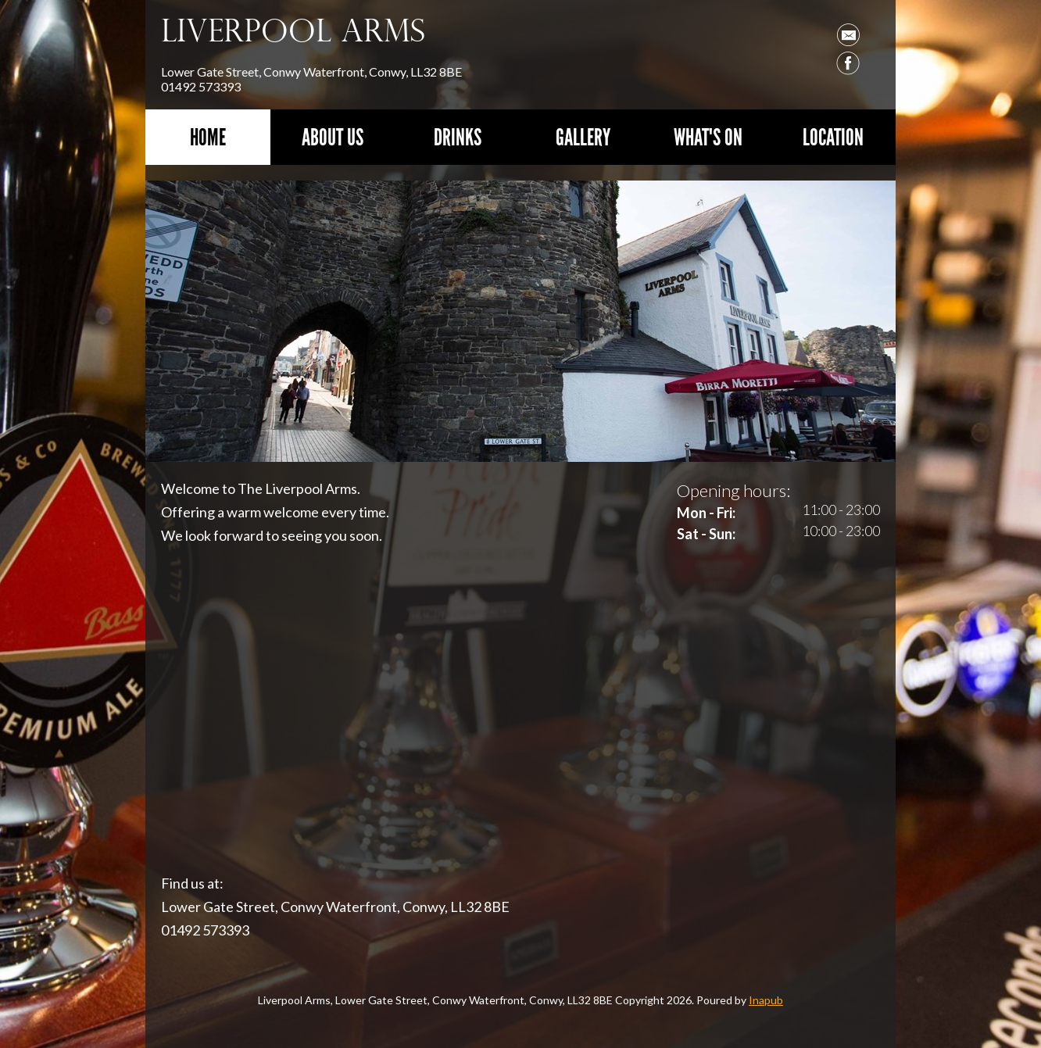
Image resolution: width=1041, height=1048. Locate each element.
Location (833, 137)
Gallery (583, 137)
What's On (708, 137)
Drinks (457, 137)
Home (208, 137)
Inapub (766, 1000)
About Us (332, 137)
